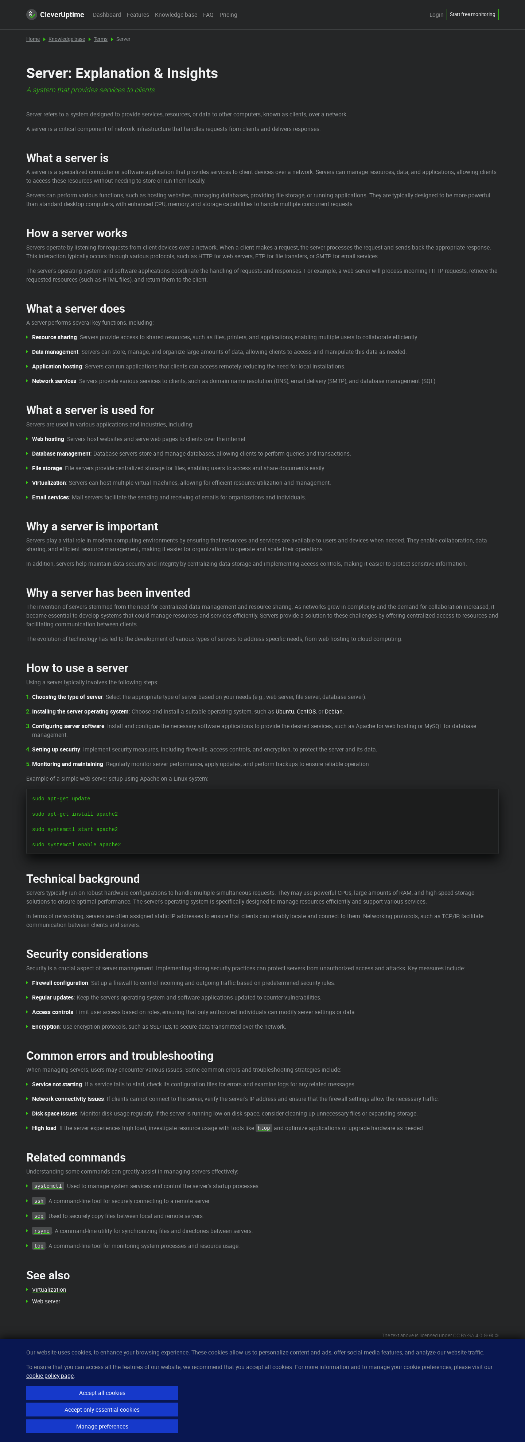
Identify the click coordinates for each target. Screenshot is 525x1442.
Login (436, 15)
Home (33, 39)
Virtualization (49, 1290)
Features (138, 15)
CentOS (306, 711)
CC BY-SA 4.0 (467, 1335)
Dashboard (107, 15)
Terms (101, 39)
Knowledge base (176, 15)
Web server (46, 1301)
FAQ (208, 15)
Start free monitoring (472, 14)
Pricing (228, 15)
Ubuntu (285, 711)
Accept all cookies (102, 1393)
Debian (334, 711)
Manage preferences (102, 1426)
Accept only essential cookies (102, 1410)
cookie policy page (50, 1376)
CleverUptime (55, 14)
